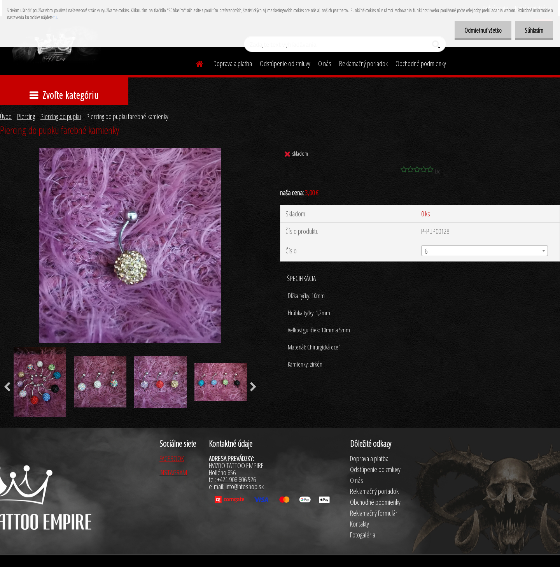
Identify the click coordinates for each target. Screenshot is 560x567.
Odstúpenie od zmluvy (285, 63)
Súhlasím (534, 30)
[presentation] (253, 387)
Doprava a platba (233, 63)
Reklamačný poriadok (363, 63)
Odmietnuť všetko (483, 30)
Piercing (26, 116)
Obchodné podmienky (421, 63)
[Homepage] (195, 63)
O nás (324, 63)
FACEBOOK (171, 458)
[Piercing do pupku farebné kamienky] (130, 151)
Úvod (6, 116)
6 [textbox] (426, 251)
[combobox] (484, 250)
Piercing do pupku (60, 116)
